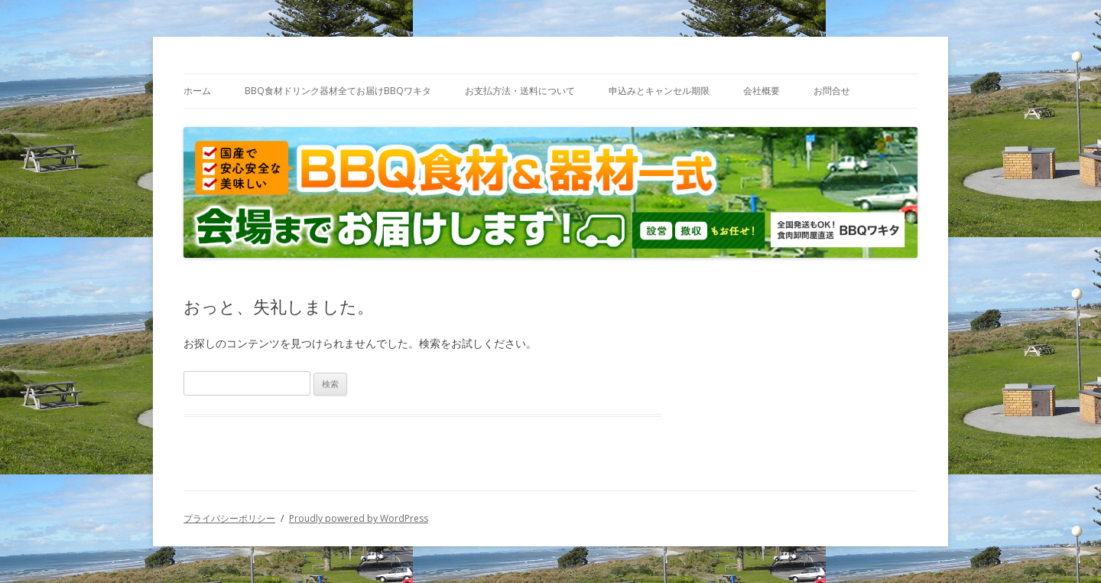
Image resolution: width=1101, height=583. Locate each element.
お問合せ (832, 90)
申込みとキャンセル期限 (659, 90)
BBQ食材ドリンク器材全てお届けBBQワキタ (338, 90)
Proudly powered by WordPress (358, 518)
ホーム (197, 90)
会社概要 (761, 90)
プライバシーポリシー (229, 518)
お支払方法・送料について (520, 90)
